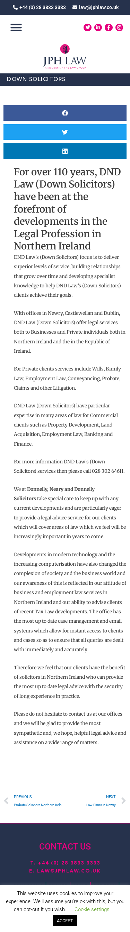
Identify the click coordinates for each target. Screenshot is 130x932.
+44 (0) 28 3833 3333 (69, 863)
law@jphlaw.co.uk (69, 871)
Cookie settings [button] (92, 909)
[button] (16, 27)
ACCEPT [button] (65, 920)
